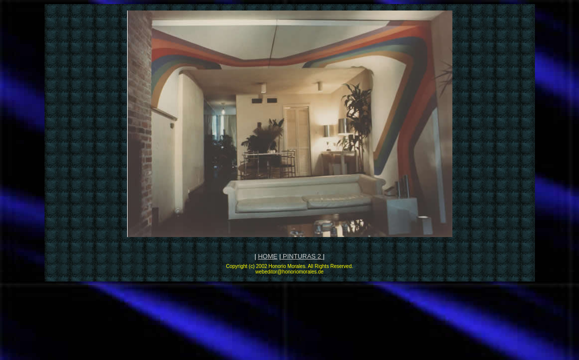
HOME (267, 256)
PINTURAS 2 (302, 256)
